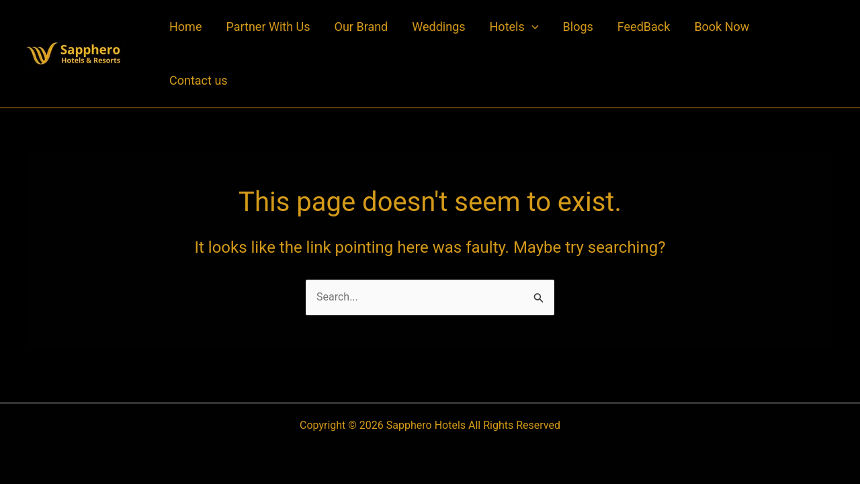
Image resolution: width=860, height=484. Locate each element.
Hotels (514, 27)
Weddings (438, 26)
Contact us (198, 80)
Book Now (721, 26)
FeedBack (644, 26)
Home (185, 26)
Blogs (578, 26)
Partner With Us (268, 26)
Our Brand (361, 26)
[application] (532, 27)
